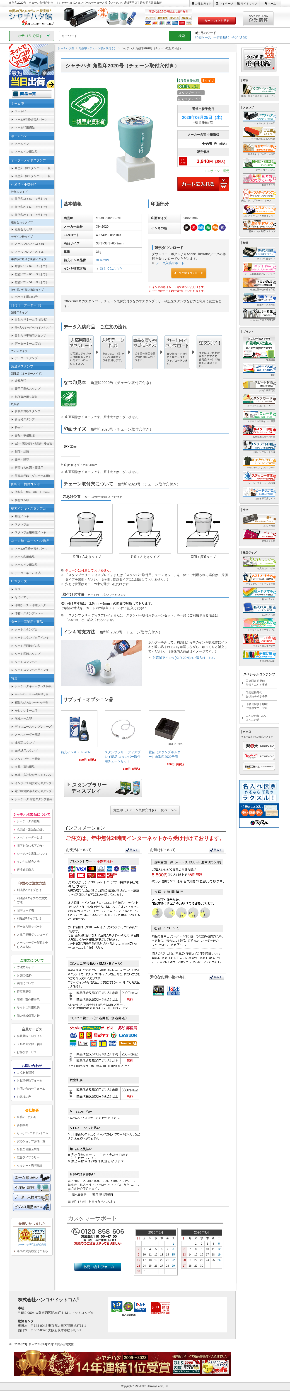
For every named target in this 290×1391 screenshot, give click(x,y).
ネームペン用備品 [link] (26, 151)
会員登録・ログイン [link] (29, 1036)
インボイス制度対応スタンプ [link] (33, 783)
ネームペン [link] (22, 143)
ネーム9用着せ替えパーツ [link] (31, 119)
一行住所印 (221, 37)
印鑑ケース (203, 37)
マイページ (226, 3)
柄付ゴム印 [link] (22, 500)
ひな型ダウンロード (188, 273)
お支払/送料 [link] (24, 975)
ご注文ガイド (203, 3)
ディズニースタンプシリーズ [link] (33, 726)
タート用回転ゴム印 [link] (27, 645)
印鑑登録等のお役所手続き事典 (257, 694)
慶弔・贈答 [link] (22, 459)
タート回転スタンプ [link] (27, 653)
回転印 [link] (33, 492)
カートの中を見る (217, 20)
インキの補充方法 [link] (28, 861)
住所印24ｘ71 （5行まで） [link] (31, 215)
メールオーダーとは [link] (29, 837)
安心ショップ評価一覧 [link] (31, 1141)
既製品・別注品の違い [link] (31, 829)
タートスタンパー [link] (26, 662)
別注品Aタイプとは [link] (29, 890)
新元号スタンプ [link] (25, 419)
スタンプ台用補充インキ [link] (30, 532)
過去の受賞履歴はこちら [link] (32, 1251)
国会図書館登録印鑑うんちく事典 (257, 682)
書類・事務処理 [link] (25, 435)
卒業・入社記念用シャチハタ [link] (33, 775)
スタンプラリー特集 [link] (27, 759)
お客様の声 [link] (24, 1096)
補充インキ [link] (22, 516)
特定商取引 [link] (24, 991)
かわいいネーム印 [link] (26, 710)
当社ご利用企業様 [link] (28, 1149)
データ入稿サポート (170, 263)
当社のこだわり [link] (27, 1117)
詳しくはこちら (111, 268)
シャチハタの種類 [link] (28, 821)
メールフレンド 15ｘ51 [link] (29, 243)
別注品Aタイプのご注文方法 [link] (32, 900)
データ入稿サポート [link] (29, 926)
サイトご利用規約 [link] (28, 1007)
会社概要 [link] (22, 1125)
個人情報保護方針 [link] (28, 1015)
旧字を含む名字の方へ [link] (31, 845)
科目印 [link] (19, 427)
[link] (79, 737)
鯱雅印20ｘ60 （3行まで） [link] (31, 274)
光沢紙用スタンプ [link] (26, 750)
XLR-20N (102, 260)
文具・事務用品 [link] (25, 766)
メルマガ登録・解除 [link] (29, 1044)
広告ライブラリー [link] (28, 1157)
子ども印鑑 (239, 37)
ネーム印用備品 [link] (25, 127)
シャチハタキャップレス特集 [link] (33, 686)
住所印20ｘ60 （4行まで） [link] (31, 207)
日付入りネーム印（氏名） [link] (32, 319)
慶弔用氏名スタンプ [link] (27, 388)
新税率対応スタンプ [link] (27, 411)
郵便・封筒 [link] (22, 451)
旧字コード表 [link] (25, 910)
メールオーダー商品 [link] (27, 734)
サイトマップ (249, 3)
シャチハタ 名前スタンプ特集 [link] (33, 799)
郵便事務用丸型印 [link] (26, 397)
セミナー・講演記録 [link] (29, 1165)
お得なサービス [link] (27, 1052)
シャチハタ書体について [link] (32, 853)
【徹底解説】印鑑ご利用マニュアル (257, 706)
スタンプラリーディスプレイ (89, 787)
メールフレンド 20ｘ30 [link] (29, 252)
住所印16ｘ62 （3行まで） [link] (31, 198)
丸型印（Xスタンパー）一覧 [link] (33, 176)
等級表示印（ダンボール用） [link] (33, 476)
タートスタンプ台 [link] (26, 629)
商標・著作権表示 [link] (28, 999)
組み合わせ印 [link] (23, 229)
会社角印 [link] (20, 380)
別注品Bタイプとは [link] (29, 918)
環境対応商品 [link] (25, 870)
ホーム (272, 3)
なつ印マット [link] (23, 597)
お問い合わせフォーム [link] (31, 1088)
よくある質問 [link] (25, 1072)
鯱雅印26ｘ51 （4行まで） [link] (31, 282)
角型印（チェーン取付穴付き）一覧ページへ (145, 810)
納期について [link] (25, 983)
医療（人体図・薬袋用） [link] (30, 467)
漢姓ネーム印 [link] (23, 718)
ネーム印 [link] (20, 111)
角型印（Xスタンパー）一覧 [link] (33, 168)
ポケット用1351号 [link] (26, 296)
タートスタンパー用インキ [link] (32, 670)
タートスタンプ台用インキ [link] (32, 637)
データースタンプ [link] (26, 358)
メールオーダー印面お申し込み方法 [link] (32, 945)
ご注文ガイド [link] (25, 967)
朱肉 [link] (17, 589)
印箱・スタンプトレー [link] (29, 613)
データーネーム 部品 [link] (28, 343)
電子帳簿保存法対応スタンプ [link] (33, 791)
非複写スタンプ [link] (25, 742)
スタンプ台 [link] (22, 524)
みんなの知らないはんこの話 (257, 717)
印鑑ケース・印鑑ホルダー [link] (32, 605)
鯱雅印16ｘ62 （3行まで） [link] (31, 266)
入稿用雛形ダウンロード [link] (32, 934)
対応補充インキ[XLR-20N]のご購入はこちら (184, 658)
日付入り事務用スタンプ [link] (30, 335)
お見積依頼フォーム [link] (29, 1080)
